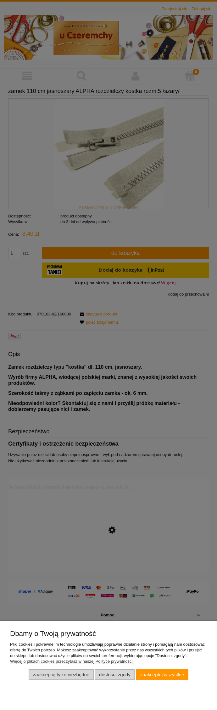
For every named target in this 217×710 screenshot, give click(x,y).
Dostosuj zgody (115, 674)
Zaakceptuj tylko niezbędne (61, 674)
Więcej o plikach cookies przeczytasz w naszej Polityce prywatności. (72, 661)
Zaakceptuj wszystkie (162, 674)
